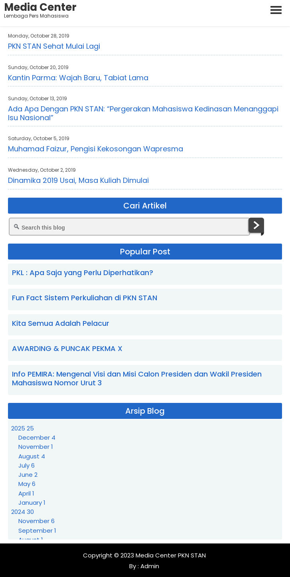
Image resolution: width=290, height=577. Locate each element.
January (31, 502)
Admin (149, 566)
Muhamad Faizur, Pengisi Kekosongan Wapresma (95, 149)
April (26, 493)
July (26, 465)
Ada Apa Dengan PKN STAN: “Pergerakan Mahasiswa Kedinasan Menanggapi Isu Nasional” (143, 113)
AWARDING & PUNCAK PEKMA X (67, 348)
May (27, 484)
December (36, 437)
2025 (22, 428)
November (35, 446)
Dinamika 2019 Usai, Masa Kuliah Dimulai (78, 180)
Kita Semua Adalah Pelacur (60, 323)
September (37, 530)
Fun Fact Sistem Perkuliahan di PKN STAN (84, 298)
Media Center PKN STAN (171, 555)
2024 (22, 512)
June (27, 474)
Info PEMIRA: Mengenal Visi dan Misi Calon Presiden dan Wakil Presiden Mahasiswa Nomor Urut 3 (137, 378)
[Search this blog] (129, 227)
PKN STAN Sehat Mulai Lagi (54, 46)
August (31, 456)
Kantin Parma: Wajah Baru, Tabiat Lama (78, 78)
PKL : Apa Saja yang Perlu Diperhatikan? (82, 273)
